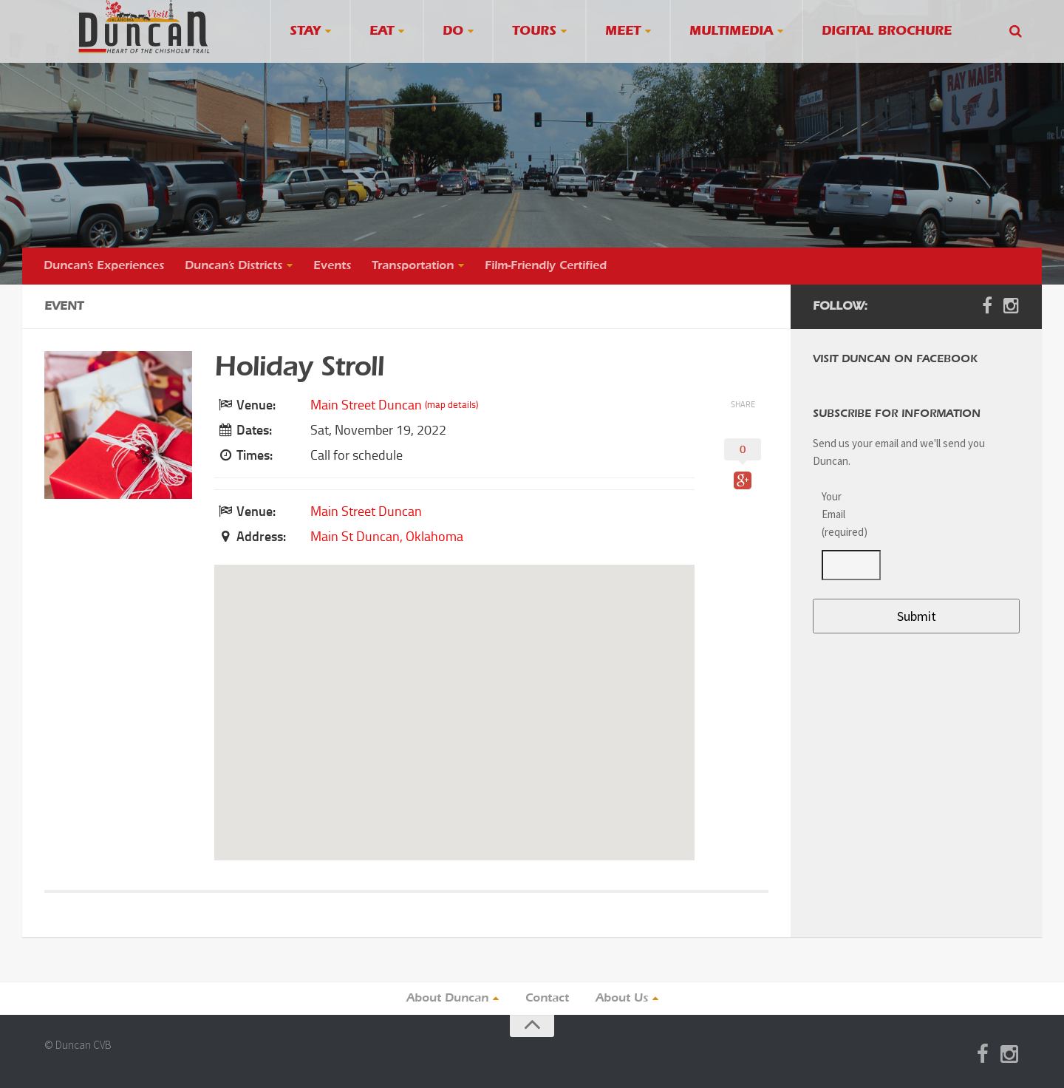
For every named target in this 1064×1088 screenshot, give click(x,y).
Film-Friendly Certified (546, 266)
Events (332, 266)
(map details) (451, 404)
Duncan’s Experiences (104, 266)
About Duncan (447, 998)
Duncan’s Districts (233, 266)
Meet (623, 31)
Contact (547, 998)
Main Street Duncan (366, 405)
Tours (534, 31)
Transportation (413, 266)
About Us (622, 998)
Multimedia (731, 31)
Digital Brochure (887, 31)
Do (453, 31)
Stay (305, 31)
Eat (381, 31)
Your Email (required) (842, 514)
